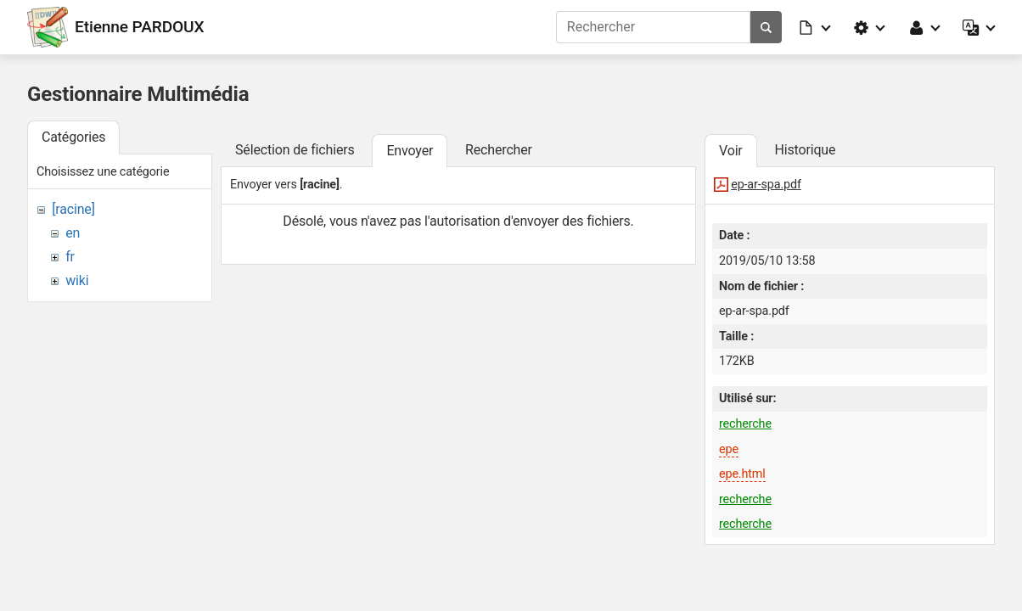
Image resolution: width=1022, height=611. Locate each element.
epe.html (742, 474)
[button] (816, 27)
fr (70, 257)
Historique (804, 150)
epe (728, 449)
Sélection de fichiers (295, 150)
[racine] (73, 209)
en (72, 233)
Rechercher (498, 150)
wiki (76, 280)
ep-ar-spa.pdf (766, 184)
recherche (745, 424)
